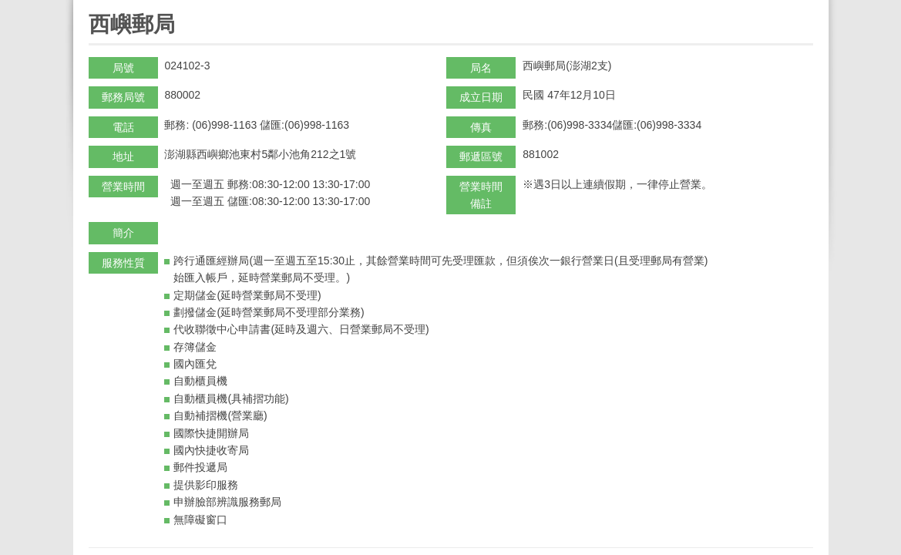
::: (94, 6)
